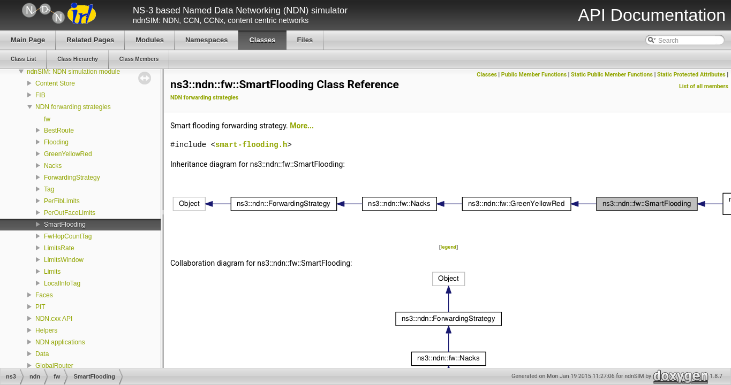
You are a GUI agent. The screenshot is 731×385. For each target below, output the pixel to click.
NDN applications (60, 342)
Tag (49, 189)
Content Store (55, 83)
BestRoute (59, 130)
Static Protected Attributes (691, 74)
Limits (52, 271)
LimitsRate (59, 248)
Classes (487, 74)
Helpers (46, 330)
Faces (44, 295)
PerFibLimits (62, 201)
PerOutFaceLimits (69, 213)
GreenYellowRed (68, 154)
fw (47, 119)
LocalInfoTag (62, 283)
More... (302, 125)
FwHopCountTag (68, 236)
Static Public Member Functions (612, 74)
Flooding (56, 142)
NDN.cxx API (53, 318)
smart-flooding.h (251, 145)
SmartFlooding (65, 224)
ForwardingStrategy (72, 177)
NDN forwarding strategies (73, 107)
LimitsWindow (64, 260)
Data (42, 354)
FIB (40, 95)
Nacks (53, 166)
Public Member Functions (534, 74)
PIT (40, 307)
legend (449, 247)
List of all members (703, 86)
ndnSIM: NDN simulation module (73, 71)
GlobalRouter (54, 365)
